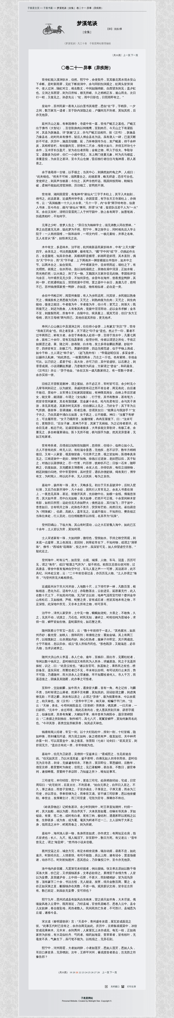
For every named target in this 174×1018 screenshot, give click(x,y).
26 (92, 972)
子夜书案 (48, 8)
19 (71, 972)
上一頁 (126, 55)
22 (80, 972)
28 (98, 972)
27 (95, 972)
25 (89, 972)
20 (74, 972)
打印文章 (131, 986)
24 (86, 972)
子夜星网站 (87, 998)
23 (83, 972)
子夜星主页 (33, 8)
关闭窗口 (115, 986)
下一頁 (134, 55)
